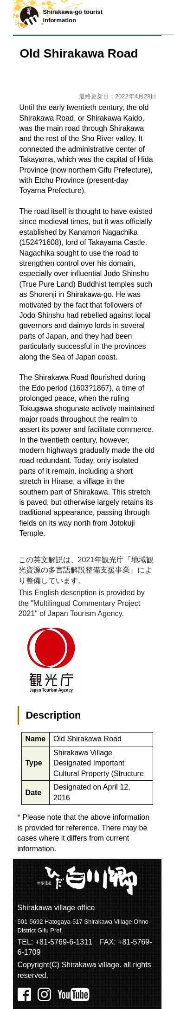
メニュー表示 (157, 17)
